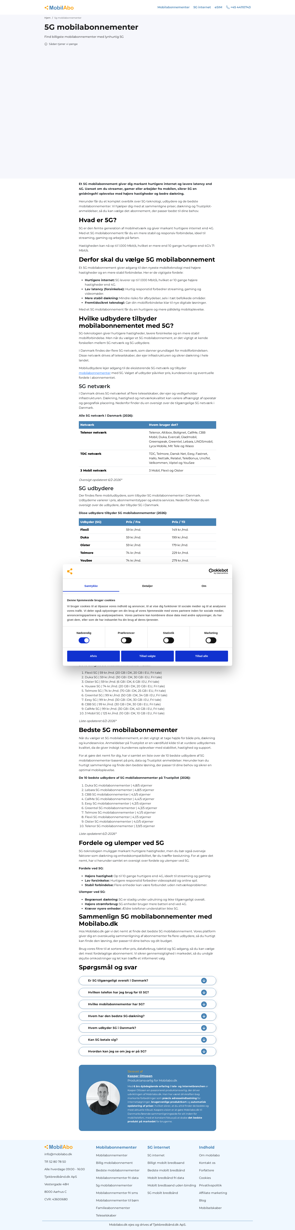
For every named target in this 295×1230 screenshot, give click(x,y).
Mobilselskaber (210, 1208)
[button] (61, 44)
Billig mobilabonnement (114, 1163)
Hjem (47, 17)
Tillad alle (201, 656)
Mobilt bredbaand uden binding (172, 1185)
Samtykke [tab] (91, 585)
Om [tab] (203, 585)
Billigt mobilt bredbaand (166, 1163)
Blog (202, 1200)
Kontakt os (207, 1163)
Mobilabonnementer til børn (117, 1200)
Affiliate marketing (213, 1193)
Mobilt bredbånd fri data (166, 1178)
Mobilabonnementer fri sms (117, 1193)
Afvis (93, 656)
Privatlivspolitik (210, 1185)
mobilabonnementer (95, 373)
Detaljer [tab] (147, 585)
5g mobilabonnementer (114, 1185)
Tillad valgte (147, 656)
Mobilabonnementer (111, 1155)
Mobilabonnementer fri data (117, 1178)
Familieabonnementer (113, 1208)
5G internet (156, 1155)
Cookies (205, 1178)
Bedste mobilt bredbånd (166, 1170)
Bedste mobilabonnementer (117, 1170)
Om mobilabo (209, 1155)
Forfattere (206, 1170)
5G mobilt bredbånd (163, 1193)
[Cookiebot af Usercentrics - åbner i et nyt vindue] (211, 571)
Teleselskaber (106, 1215)
